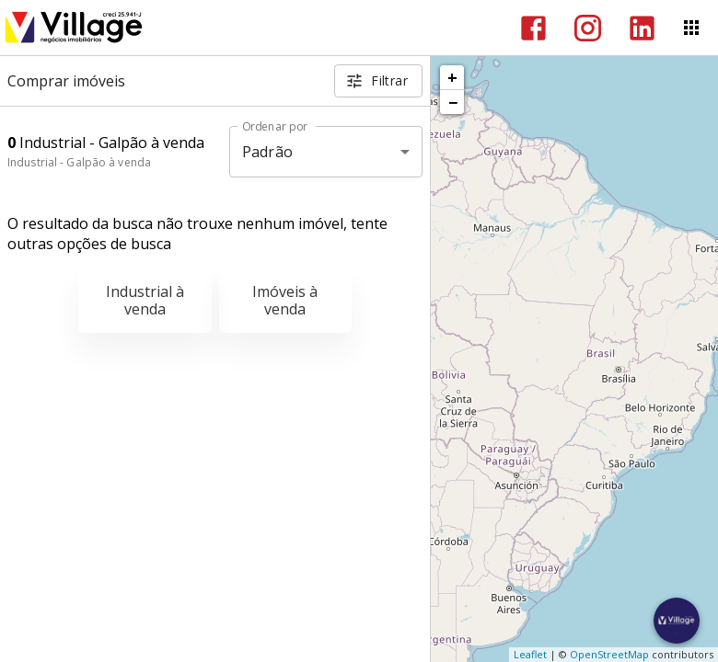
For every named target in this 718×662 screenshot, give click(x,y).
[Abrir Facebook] (533, 28)
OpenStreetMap (609, 654)
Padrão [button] (267, 152)
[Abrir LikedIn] (642, 28)
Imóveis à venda (285, 300)
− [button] (452, 102)
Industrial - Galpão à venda (79, 162)
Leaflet (530, 654)
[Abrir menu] (691, 28)
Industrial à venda (145, 300)
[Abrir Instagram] (588, 28)
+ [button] (452, 77)
